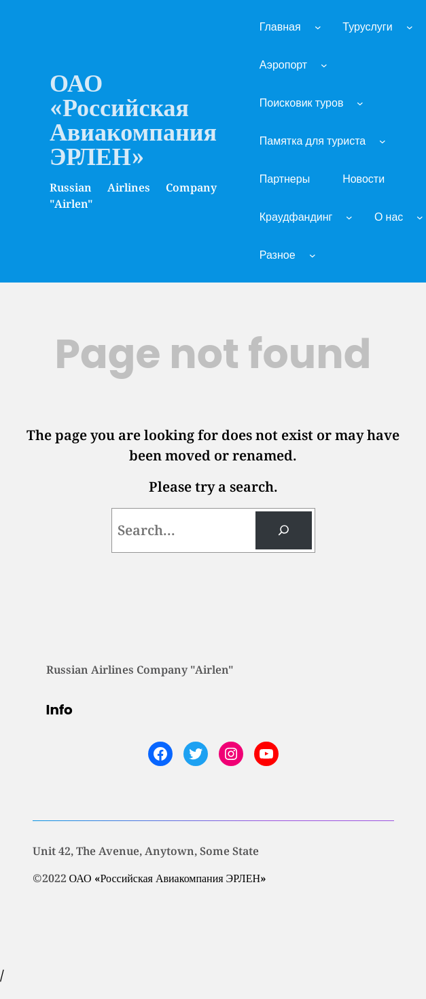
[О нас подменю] (419, 217)
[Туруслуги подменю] (409, 27)
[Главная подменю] (318, 27)
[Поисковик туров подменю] (360, 103)
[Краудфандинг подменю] (349, 217)
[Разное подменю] (312, 255)
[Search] (283, 530)
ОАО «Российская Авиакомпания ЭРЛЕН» (133, 119)
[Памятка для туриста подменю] (382, 141)
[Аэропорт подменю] (324, 65)
